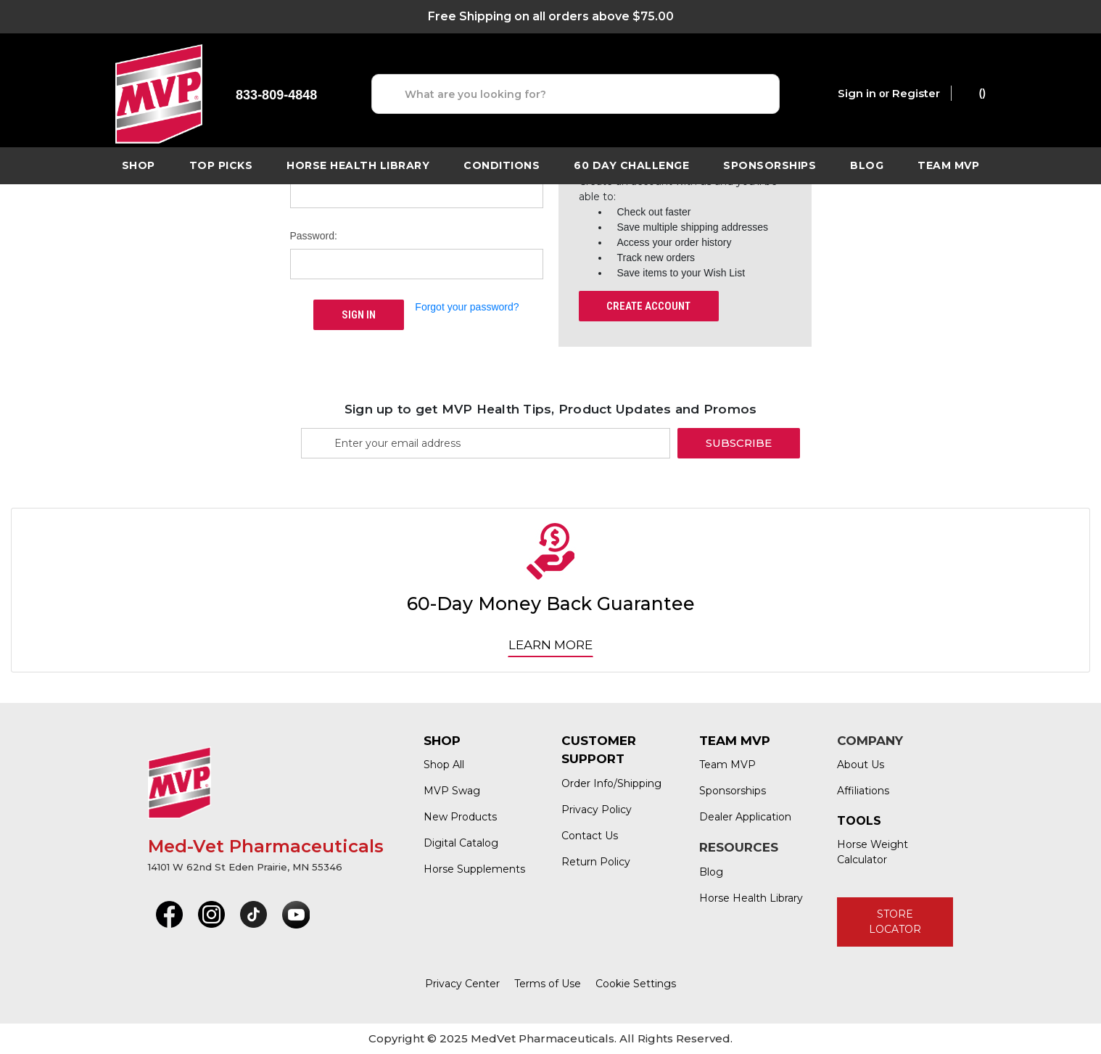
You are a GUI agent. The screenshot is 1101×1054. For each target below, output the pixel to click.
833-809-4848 (276, 95)
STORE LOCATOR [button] (895, 921)
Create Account (648, 306)
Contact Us (589, 835)
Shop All (444, 764)
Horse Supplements (474, 869)
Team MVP (948, 165)
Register (916, 93)
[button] (169, 914)
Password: (313, 236)
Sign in (857, 93)
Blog (866, 165)
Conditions (501, 165)
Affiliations (863, 790)
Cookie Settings (635, 983)
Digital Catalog (461, 842)
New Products (460, 816)
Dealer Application (745, 816)
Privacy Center (462, 983)
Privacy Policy (596, 809)
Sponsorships (769, 165)
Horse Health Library (751, 898)
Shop (138, 165)
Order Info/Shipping (611, 783)
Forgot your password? (467, 307)
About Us (860, 764)
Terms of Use (547, 983)
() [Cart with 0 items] (975, 92)
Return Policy (595, 861)
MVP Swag (452, 790)
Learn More (550, 645)
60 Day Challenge (631, 165)
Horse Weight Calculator (872, 852)
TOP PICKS (221, 165)
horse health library (357, 165)
